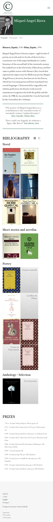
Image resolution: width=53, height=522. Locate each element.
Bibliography (13, 38)
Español (5, 494)
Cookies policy (7, 517)
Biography (4, 38)
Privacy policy (7, 515)
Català (5, 496)
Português (6, 502)
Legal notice (6, 512)
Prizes (21, 38)
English (5, 499)
